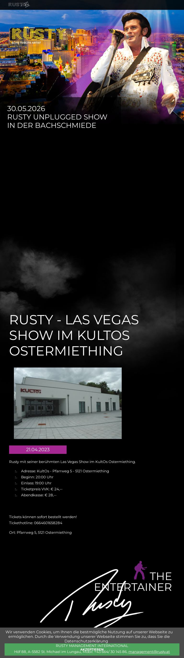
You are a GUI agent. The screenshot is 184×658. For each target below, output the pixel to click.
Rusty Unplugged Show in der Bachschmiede (57, 121)
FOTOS (99, 14)
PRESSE (138, 14)
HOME (21, 14)
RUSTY (40, 14)
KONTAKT (162, 14)
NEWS (81, 14)
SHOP (118, 14)
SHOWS (60, 14)
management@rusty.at (149, 651)
